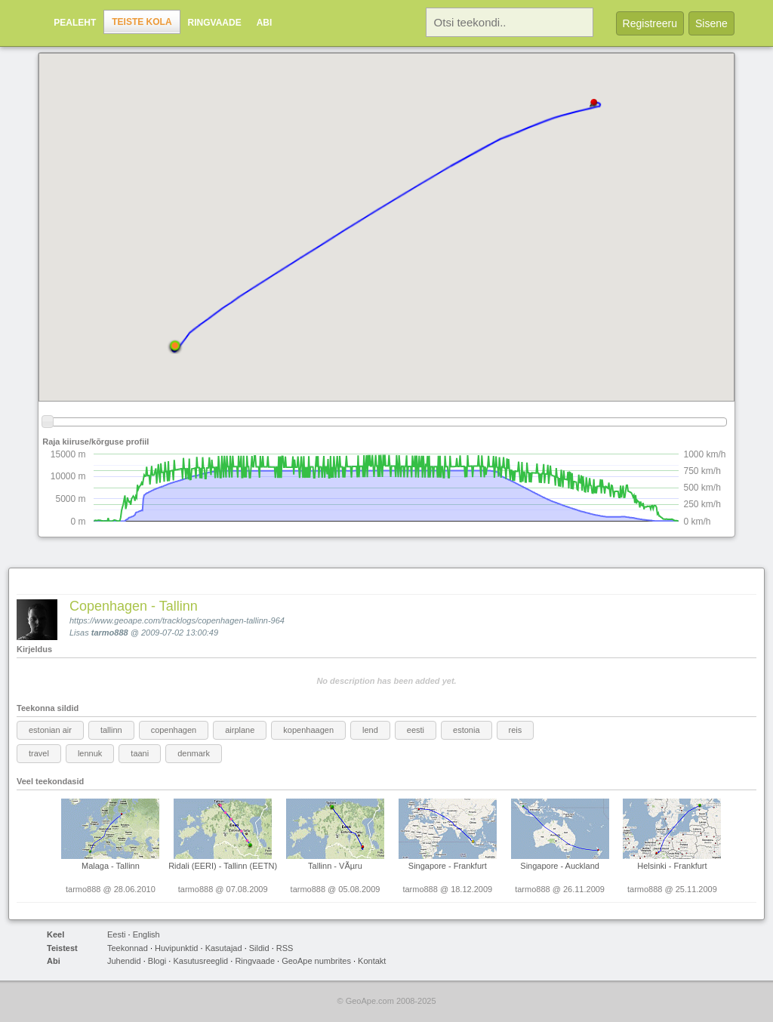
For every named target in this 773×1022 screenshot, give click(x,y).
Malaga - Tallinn (111, 865)
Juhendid (124, 960)
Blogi (157, 960)
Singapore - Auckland (559, 865)
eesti (415, 729)
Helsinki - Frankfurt (672, 865)
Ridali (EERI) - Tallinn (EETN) (222, 865)
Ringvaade (215, 22)
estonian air (50, 729)
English (146, 934)
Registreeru (650, 23)
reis (515, 729)
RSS (285, 948)
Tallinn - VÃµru (335, 865)
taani (140, 753)
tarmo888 (109, 632)
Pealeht (75, 22)
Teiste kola (141, 22)
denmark (193, 753)
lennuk (90, 753)
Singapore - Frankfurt (447, 865)
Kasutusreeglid (200, 960)
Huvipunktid (176, 948)
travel (39, 753)
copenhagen (174, 729)
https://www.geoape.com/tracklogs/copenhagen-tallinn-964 (177, 620)
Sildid (259, 948)
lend (370, 729)
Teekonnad (127, 948)
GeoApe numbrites (316, 960)
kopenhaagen (308, 729)
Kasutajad (223, 948)
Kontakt (372, 960)
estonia (466, 729)
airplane (239, 729)
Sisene (711, 23)
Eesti (116, 934)
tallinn (111, 729)
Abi (265, 22)
